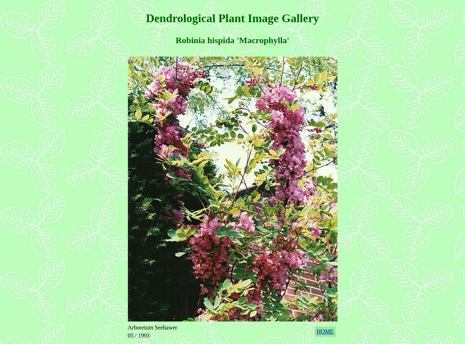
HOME (324, 331)
